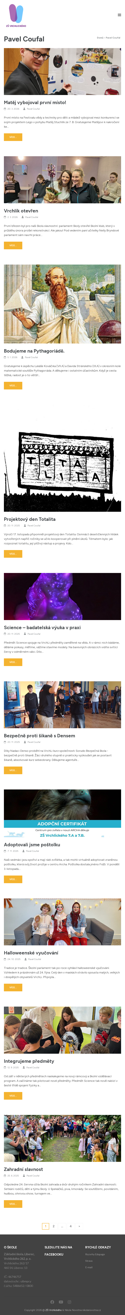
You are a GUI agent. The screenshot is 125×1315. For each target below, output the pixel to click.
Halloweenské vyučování (31, 953)
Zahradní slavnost (23, 1169)
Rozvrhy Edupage (95, 1254)
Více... (13, 137)
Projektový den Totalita (30, 519)
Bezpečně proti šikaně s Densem (39, 735)
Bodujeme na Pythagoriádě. (34, 351)
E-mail (88, 1267)
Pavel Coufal (33, 109)
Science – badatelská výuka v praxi (42, 627)
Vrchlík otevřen (21, 211)
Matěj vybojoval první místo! (35, 102)
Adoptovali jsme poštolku (32, 844)
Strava (88, 1260)
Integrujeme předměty (29, 1061)
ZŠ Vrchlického (53, 1310)
